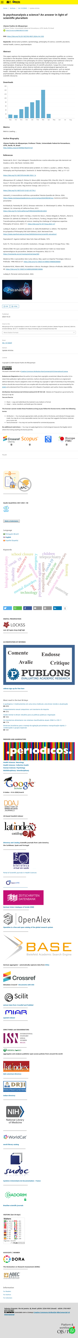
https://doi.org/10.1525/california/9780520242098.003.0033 (25, 211)
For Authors (7, 1295)
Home (5, 8)
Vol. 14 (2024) (22, 8)
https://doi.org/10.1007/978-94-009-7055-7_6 (19, 175)
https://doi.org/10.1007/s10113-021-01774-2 (19, 190)
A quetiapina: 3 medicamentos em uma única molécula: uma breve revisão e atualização (35, 704)
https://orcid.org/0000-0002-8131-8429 (17, 30)
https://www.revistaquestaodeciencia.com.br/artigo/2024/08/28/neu (28, 198)
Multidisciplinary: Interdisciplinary (16, 770)
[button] (7, 608)
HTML (15, 306)
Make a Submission (11, 521)
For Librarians (7, 1298)
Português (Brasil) (12, 534)
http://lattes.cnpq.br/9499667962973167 (18, 148)
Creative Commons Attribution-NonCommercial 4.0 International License (44, 371)
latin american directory (12, 1074)
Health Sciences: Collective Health (16, 765)
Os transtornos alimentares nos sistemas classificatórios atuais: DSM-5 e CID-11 (32, 720)
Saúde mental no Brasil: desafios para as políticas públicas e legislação (29, 715)
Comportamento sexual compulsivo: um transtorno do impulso (26, 709)
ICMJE (4, 387)
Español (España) (12, 540)
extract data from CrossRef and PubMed (18, 1005)
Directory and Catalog (11, 843)
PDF (6, 306)
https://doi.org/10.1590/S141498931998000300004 (42, 262)
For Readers (7, 1291)
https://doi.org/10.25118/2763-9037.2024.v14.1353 (25, 36)
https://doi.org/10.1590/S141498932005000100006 (24, 269)
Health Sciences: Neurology (13, 762)
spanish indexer (9, 1018)
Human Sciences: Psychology (14, 768)
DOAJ (47, 965)
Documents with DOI (26, 985)
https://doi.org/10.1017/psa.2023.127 (41, 224)
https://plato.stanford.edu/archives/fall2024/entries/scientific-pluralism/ (30, 234)
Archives (12, 8)
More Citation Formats (11, 332)
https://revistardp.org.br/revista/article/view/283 (21, 254)
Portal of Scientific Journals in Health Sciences (20, 873)
